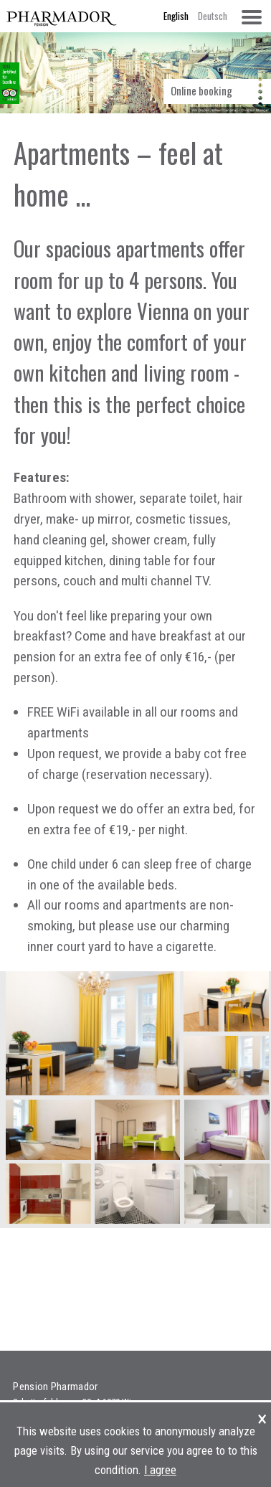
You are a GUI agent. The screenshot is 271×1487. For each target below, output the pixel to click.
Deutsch (212, 16)
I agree (160, 1470)
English (176, 16)
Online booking (201, 90)
